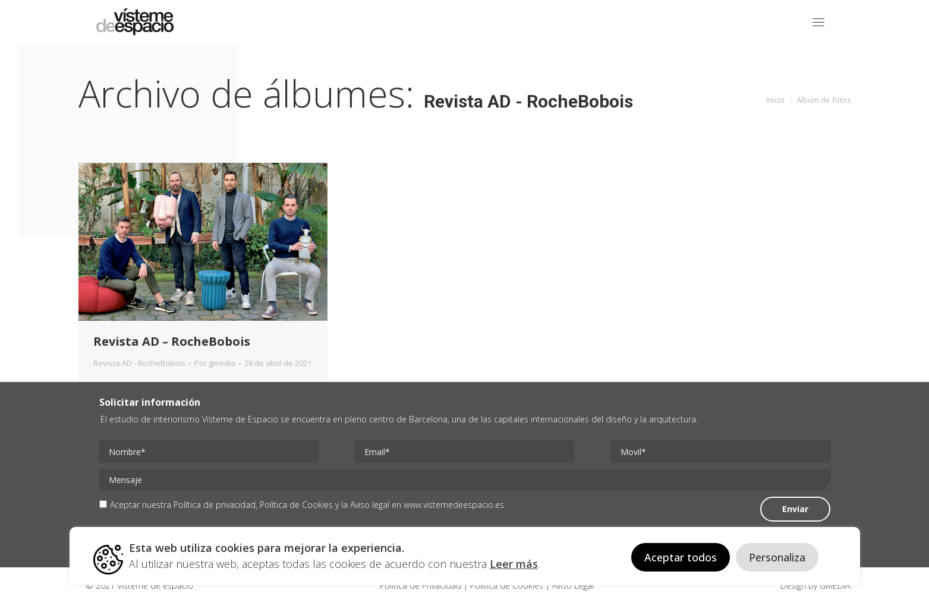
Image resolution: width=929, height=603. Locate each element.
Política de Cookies (296, 504)
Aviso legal (369, 504)
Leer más (514, 564)
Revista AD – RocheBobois (171, 341)
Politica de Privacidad (422, 585)
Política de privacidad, (217, 504)
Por (214, 363)
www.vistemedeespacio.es (454, 504)
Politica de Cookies (507, 585)
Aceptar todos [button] (680, 557)
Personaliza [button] (777, 557)
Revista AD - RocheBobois (139, 363)
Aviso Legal (572, 585)
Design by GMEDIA (815, 585)
